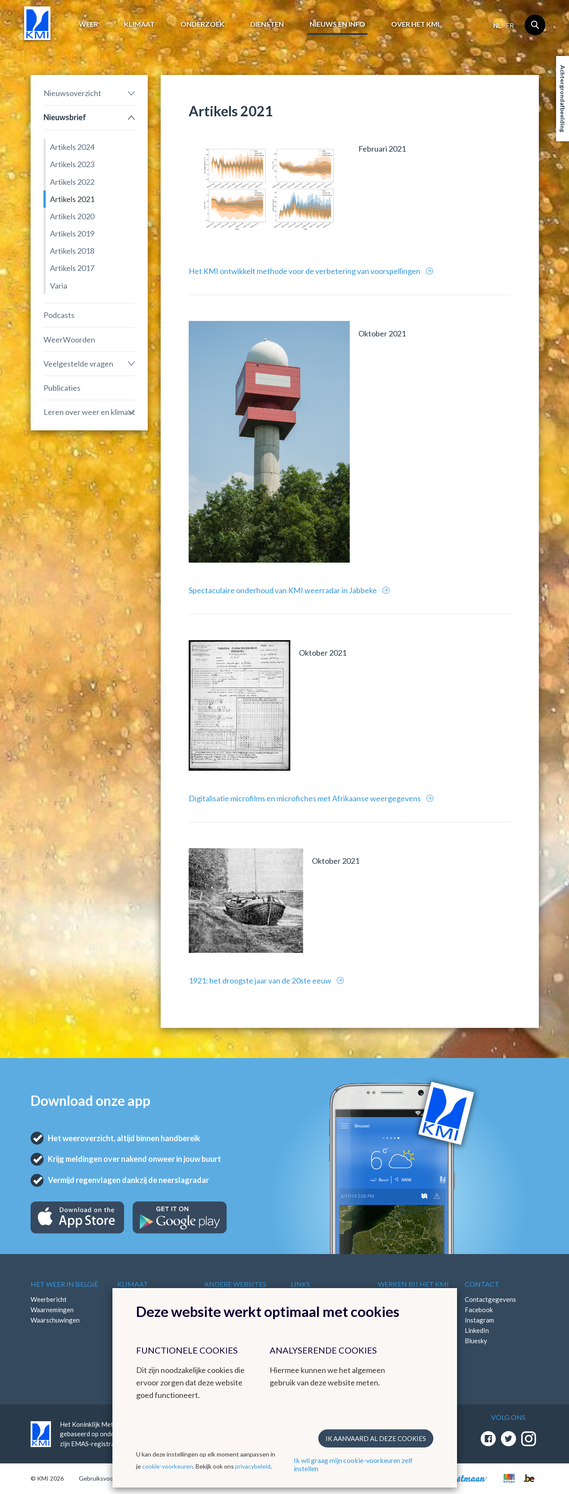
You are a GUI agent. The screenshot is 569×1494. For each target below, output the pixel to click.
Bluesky (476, 1341)
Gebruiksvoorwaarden (109, 1478)
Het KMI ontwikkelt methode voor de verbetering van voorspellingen (305, 271)
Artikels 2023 (72, 164)
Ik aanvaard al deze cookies (376, 1438)
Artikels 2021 (72, 199)
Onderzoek (202, 24)
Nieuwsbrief (65, 117)
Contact (482, 1284)
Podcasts (59, 315)
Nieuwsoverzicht (72, 93)
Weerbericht (49, 1299)
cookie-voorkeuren (167, 1466)
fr (510, 25)
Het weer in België (64, 1284)
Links (300, 1284)
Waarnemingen (52, 1309)
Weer (88, 24)
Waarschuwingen (55, 1320)
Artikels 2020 (72, 216)
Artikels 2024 (72, 147)
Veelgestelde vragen (78, 363)
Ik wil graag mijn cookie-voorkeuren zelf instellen (353, 1464)
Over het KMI (415, 24)
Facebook (479, 1309)
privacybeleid (253, 1466)
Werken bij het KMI (413, 1284)
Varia (58, 285)
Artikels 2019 (72, 233)
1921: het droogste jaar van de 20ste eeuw (261, 980)
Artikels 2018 (72, 250)
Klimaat (139, 24)
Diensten (267, 24)
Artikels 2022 (72, 182)
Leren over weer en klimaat (89, 412)
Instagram (479, 1320)
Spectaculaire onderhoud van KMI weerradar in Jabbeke (283, 590)
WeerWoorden (69, 339)
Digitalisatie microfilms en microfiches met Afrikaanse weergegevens (305, 798)
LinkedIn (477, 1330)
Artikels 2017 (72, 268)
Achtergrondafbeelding (562, 98)
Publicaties (62, 387)
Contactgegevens (490, 1299)
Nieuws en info (337, 24)
